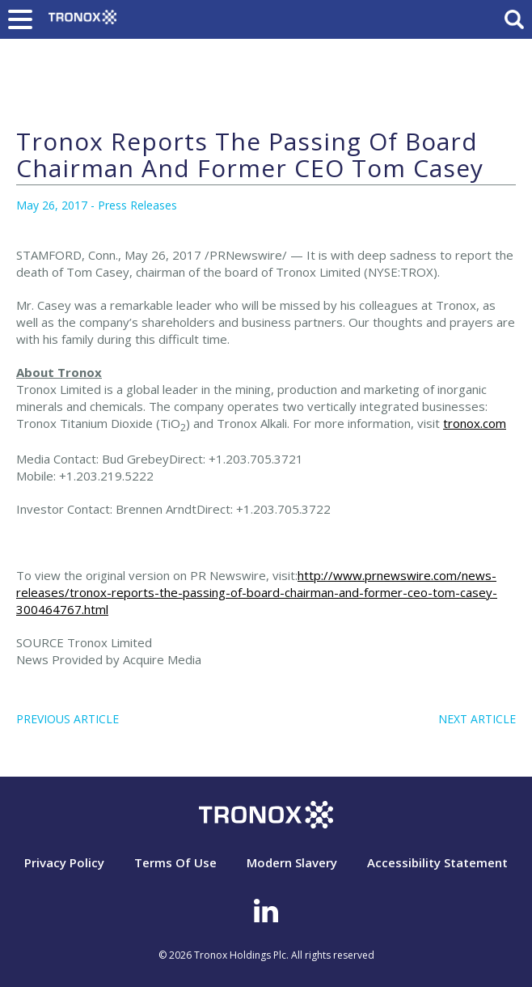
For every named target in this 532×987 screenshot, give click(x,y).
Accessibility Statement (437, 862)
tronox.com (474, 423)
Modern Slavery (292, 862)
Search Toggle (514, 19)
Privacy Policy (64, 862)
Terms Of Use (175, 862)
